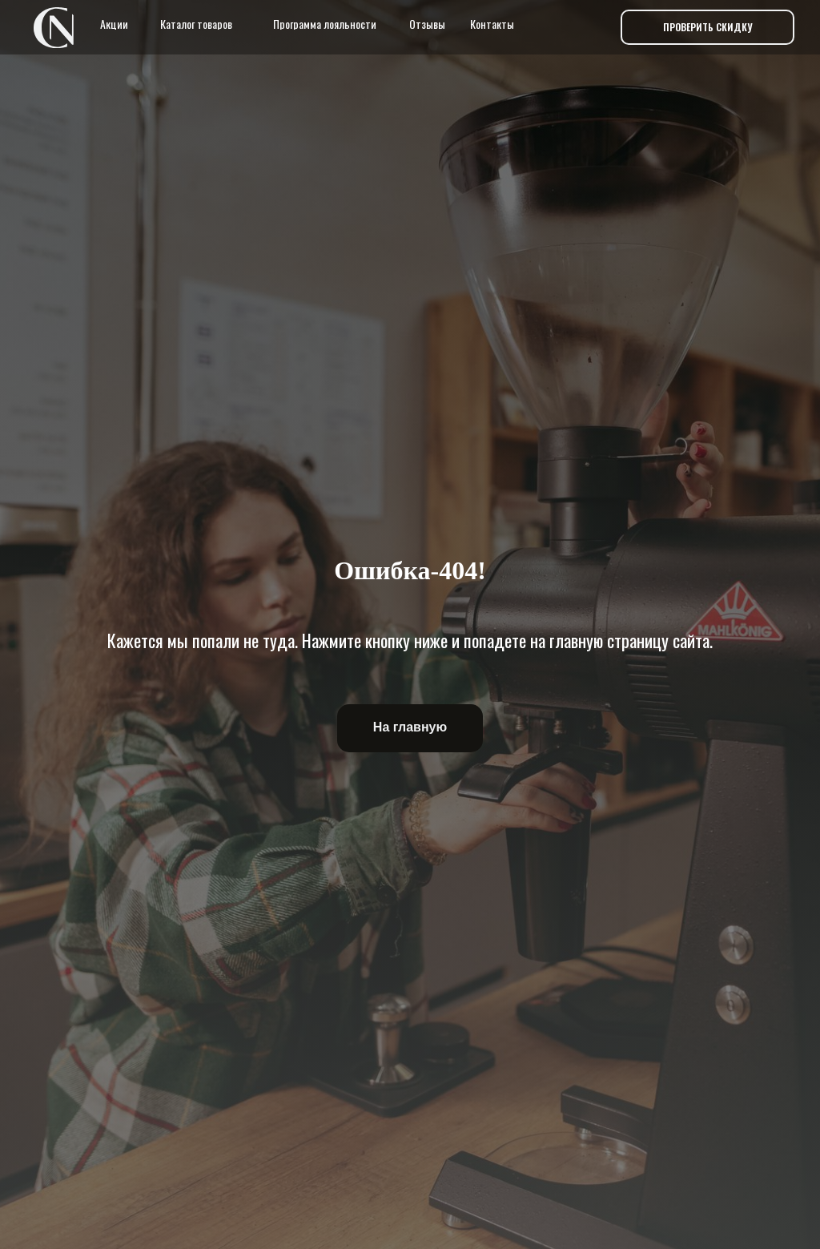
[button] (707, 27)
